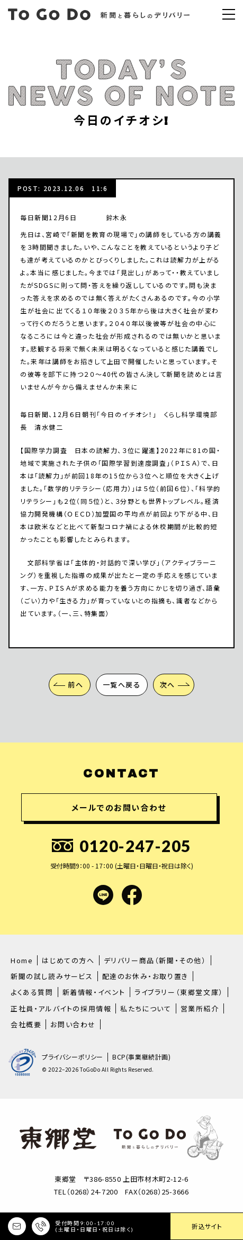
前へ (75, 685)
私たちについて (145, 1008)
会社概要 (26, 1024)
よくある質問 (32, 992)
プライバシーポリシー (72, 1057)
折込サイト (207, 1225)
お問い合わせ (73, 1024)
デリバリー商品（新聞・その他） (155, 960)
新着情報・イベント (93, 992)
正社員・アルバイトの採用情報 (61, 1008)
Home (22, 960)
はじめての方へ (68, 960)
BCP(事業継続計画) (141, 1057)
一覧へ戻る (122, 685)
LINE (103, 895)
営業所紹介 (200, 1008)
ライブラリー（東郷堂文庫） (178, 992)
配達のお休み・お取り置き (145, 976)
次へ (167, 685)
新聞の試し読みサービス (52, 976)
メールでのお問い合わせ (118, 807)
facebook (132, 895)
